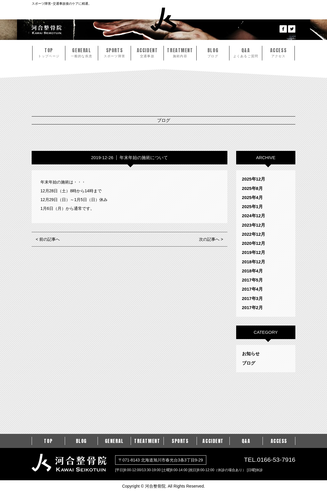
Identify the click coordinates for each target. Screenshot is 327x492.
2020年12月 (253, 243)
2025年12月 (253, 179)
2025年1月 (252, 206)
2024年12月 (253, 215)
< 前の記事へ (48, 239)
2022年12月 (253, 234)
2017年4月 (252, 289)
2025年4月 (252, 197)
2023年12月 (253, 225)
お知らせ (251, 353)
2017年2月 (252, 307)
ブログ (248, 363)
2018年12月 (253, 262)
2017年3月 (252, 298)
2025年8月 (252, 188)
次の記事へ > (211, 239)
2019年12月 (253, 252)
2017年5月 (252, 280)
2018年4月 (252, 271)
